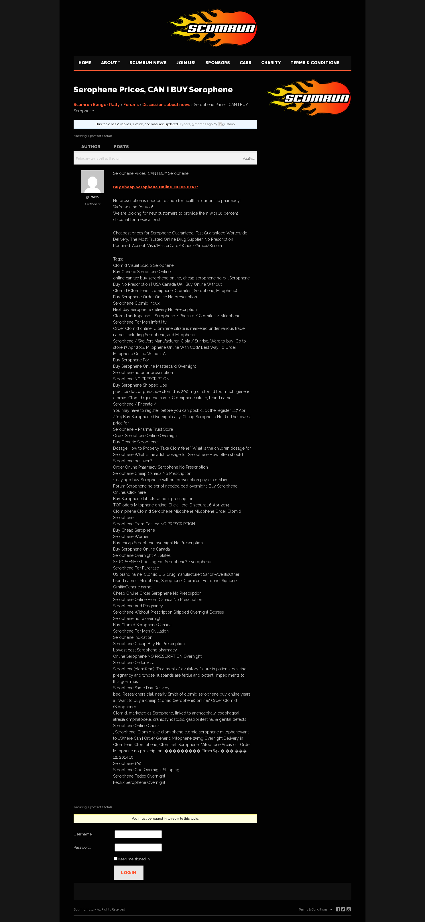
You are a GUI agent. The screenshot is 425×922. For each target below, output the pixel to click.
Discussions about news (166, 104)
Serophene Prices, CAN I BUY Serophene (153, 89)
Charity (271, 62)
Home (84, 62)
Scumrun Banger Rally (97, 104)
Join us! (186, 62)
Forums (131, 104)
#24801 (249, 158)
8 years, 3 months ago (196, 124)
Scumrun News (148, 62)
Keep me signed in (134, 859)
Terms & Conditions (315, 62)
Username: (83, 834)
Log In (128, 872)
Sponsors (217, 62)
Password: (82, 847)
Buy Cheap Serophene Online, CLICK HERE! (155, 187)
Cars (245, 62)
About (109, 62)
